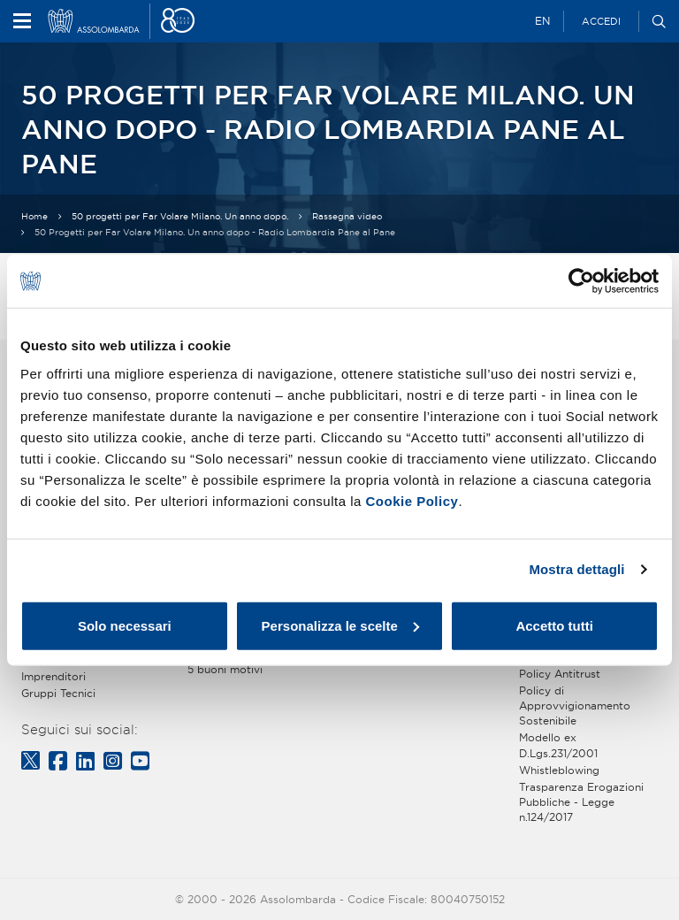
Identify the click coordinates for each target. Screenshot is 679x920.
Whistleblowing (559, 770)
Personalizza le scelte (340, 624)
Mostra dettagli (576, 569)
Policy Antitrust (559, 673)
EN (542, 21)
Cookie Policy (412, 500)
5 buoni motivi (225, 669)
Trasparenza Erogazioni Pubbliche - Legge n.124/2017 (581, 802)
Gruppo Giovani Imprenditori (62, 668)
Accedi (601, 21)
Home (34, 216)
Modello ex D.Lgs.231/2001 (558, 745)
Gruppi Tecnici (58, 693)
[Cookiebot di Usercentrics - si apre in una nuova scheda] (581, 281)
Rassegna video (347, 216)
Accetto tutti (554, 624)
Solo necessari (125, 624)
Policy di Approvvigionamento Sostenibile (574, 705)
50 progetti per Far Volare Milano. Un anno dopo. (180, 216)
